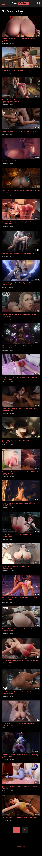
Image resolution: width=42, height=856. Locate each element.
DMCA (21, 850)
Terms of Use (21, 846)
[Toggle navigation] (3, 3)
